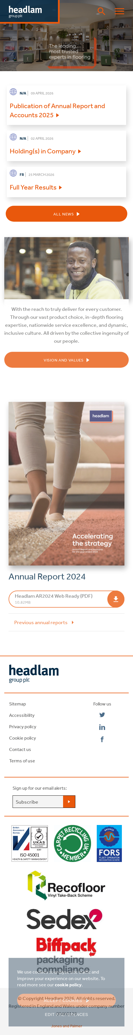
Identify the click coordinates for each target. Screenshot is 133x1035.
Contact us (20, 749)
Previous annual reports (41, 626)
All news (63, 214)
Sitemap (17, 704)
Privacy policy (22, 726)
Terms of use (22, 761)
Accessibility (22, 715)
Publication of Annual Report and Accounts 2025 (57, 110)
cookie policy (68, 984)
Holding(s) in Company (43, 151)
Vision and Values (64, 363)
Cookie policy (22, 738)
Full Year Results (33, 187)
